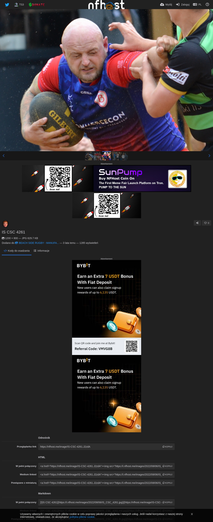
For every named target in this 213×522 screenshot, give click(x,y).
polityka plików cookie (81, 516)
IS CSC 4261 (13, 232)
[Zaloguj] (183, 4)
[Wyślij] (166, 4)
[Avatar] (5, 223)
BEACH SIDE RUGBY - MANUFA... (37, 242)
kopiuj (167, 447)
